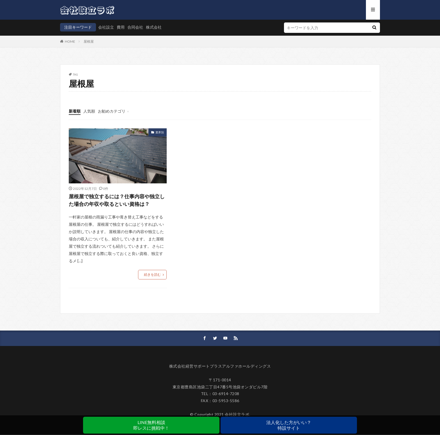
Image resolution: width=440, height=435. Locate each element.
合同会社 (135, 27)
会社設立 (106, 27)
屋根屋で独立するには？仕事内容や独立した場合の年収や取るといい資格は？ (117, 200)
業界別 (159, 132)
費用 (121, 27)
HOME (70, 41)
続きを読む (152, 275)
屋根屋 (89, 41)
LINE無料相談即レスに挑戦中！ (151, 425)
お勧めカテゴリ (111, 111)
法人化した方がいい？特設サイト (288, 425)
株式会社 (154, 27)
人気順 (89, 111)
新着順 (75, 111)
